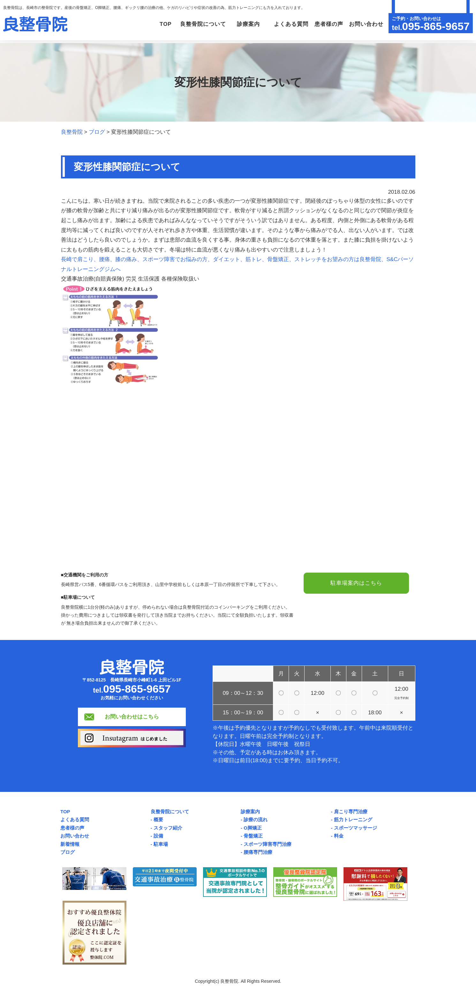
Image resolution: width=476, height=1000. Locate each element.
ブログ (67, 852)
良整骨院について (170, 811)
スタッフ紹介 (168, 828)
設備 (158, 835)
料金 (339, 835)
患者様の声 (327, 24)
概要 (158, 819)
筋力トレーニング (353, 819)
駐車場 (161, 844)
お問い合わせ (365, 24)
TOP (160, 24)
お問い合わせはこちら (132, 717)
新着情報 (69, 844)
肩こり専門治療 (350, 811)
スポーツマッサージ (355, 828)
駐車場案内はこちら (356, 583)
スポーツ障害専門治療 (267, 844)
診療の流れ (256, 819)
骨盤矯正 (253, 835)
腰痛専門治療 (258, 852)
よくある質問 (289, 24)
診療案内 (250, 811)
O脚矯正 (253, 828)
